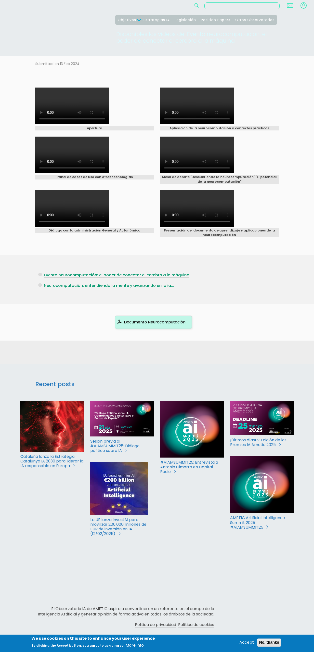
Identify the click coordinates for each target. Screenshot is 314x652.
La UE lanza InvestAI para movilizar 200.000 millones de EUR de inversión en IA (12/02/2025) (118, 527)
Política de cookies (196, 624)
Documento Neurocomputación (154, 322)
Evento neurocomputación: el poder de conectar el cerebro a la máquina (116, 275)
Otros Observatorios (255, 19)
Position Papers (215, 19)
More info (135, 645)
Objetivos (127, 19)
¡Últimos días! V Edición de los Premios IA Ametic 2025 (258, 442)
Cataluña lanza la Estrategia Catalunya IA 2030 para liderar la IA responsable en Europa (51, 461)
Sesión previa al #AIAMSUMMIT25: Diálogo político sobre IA (115, 445)
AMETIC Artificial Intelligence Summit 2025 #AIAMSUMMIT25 (257, 522)
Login (304, 5)
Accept (246, 642)
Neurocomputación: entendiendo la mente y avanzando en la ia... (109, 285)
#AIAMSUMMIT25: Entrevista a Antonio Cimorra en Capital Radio (189, 467)
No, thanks (269, 642)
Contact (290, 5)
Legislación (185, 19)
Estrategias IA (157, 19)
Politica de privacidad (155, 624)
